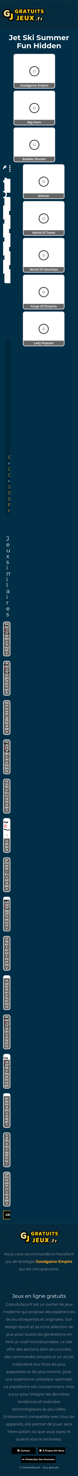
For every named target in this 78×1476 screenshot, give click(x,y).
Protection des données (38, 1459)
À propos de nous (51, 1450)
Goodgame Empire (54, 1261)
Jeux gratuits (50, 1467)
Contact (23, 1450)
